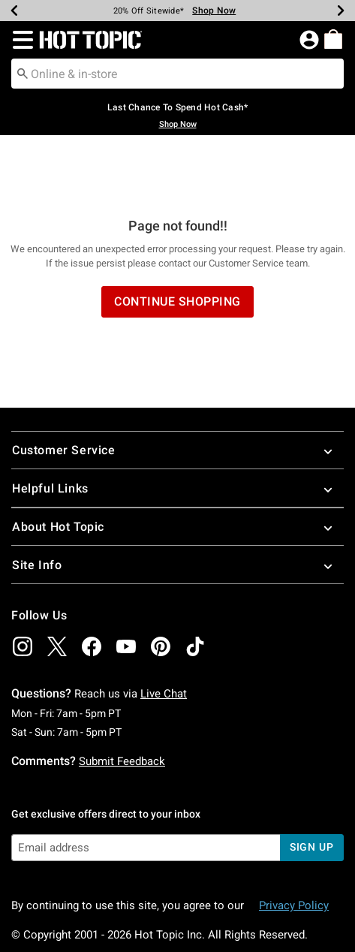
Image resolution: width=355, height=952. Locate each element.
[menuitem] (333, 39)
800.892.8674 (167, 920)
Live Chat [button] (163, 633)
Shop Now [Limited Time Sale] (214, 10)
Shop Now (178, 124)
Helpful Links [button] (177, 428)
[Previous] (14, 11)
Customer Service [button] (177, 390)
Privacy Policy (294, 845)
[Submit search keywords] (22, 73)
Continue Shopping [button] (177, 241)
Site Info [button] (177, 505)
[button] (20, 40)
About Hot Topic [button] (177, 466)
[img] (22, 586)
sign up (312, 787)
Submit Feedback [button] (122, 701)
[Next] (340, 11)
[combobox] (177, 74)
